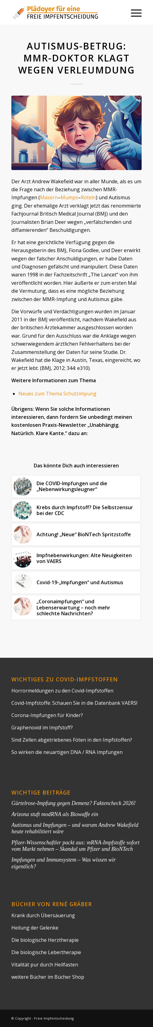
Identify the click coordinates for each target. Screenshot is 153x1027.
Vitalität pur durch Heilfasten (44, 964)
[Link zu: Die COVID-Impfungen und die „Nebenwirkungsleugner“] (75, 486)
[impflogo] (63, 12)
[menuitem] (133, 12)
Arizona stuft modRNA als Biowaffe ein (54, 814)
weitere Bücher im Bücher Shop (47, 976)
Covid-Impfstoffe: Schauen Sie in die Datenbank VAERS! (74, 703)
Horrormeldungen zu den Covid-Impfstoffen (62, 690)
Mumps (69, 197)
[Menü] (133, 12)
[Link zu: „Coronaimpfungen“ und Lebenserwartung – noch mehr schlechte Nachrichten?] (75, 607)
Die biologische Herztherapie (45, 940)
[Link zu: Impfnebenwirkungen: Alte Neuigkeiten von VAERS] (75, 558)
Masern (49, 197)
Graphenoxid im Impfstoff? (42, 727)
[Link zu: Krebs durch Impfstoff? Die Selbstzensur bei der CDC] (75, 510)
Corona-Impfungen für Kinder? (47, 715)
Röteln (88, 197)
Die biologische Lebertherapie (46, 952)
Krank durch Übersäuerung (43, 915)
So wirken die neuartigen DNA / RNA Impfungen (67, 752)
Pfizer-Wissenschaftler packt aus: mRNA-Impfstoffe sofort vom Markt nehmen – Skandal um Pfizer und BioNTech (75, 845)
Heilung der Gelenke (34, 927)
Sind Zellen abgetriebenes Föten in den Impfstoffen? (71, 739)
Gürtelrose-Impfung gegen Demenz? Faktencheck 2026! (73, 803)
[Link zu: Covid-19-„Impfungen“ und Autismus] (75, 582)
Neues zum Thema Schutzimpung (57, 393)
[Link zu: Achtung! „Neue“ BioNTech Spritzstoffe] (75, 534)
